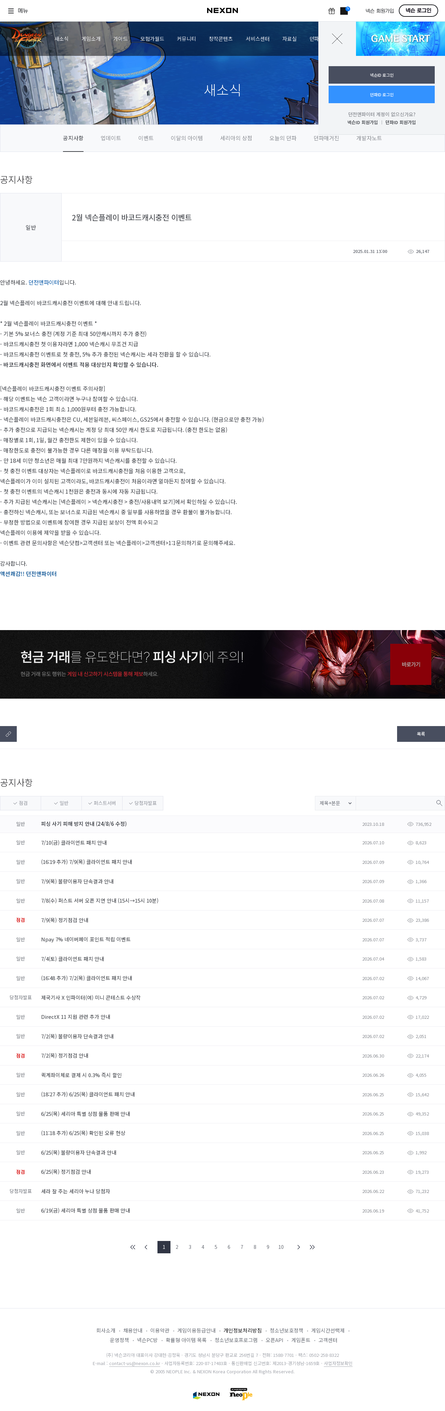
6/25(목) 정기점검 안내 (66, 1171)
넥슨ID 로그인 (382, 75)
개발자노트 (369, 138)
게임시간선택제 (328, 1330)
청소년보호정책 (286, 1330)
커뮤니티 (186, 38)
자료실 (289, 38)
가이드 (120, 38)
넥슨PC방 (147, 1339)
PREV (146, 1247)
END (311, 1247)
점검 (23, 802)
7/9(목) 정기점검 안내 (65, 920)
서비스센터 (258, 38)
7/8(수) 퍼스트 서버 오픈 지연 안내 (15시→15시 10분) (100, 900)
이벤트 (146, 138)
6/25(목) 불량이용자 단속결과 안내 (79, 1152)
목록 (421, 734)
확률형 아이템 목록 (186, 1339)
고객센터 (328, 1339)
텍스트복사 (8, 734)
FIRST (133, 1247)
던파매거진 (326, 138)
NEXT (298, 1247)
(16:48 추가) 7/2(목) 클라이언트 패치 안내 (87, 977)
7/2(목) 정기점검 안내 (65, 1055)
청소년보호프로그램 (236, 1339)
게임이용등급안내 (196, 1330)
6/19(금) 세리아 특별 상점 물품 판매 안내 (86, 1210)
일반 (64, 802)
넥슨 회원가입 (380, 11)
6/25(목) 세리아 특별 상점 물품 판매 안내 (86, 1113)
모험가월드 (152, 38)
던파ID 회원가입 (400, 122)
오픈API (274, 1339)
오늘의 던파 (282, 138)
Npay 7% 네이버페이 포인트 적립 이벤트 (86, 939)
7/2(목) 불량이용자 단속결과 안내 (78, 1036)
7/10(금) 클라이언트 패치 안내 (74, 842)
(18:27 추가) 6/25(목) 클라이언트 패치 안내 (88, 1094)
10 (281, 1246)
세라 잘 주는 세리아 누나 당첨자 (76, 1191)
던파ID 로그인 (382, 94)
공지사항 (73, 138)
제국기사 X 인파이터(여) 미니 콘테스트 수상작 (91, 997)
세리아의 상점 (236, 138)
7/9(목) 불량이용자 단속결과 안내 (78, 881)
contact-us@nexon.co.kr (134, 1363)
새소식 (61, 38)
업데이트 (111, 138)
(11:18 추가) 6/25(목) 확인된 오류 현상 (84, 1132)
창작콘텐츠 (221, 38)
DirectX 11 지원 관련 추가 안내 (76, 1016)
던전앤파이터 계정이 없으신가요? (382, 114)
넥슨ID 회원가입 (362, 122)
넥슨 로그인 (418, 11)
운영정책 (119, 1339)
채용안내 (132, 1330)
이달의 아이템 (187, 138)
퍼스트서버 (105, 802)
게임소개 (91, 38)
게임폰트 (300, 1339)
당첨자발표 (146, 802)
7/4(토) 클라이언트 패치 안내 (73, 958)
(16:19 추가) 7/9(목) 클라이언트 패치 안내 (87, 861)
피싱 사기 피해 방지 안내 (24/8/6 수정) (84, 823)
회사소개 (105, 1330)
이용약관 (159, 1330)
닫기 (337, 39)
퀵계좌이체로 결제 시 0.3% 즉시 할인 (82, 1074)
